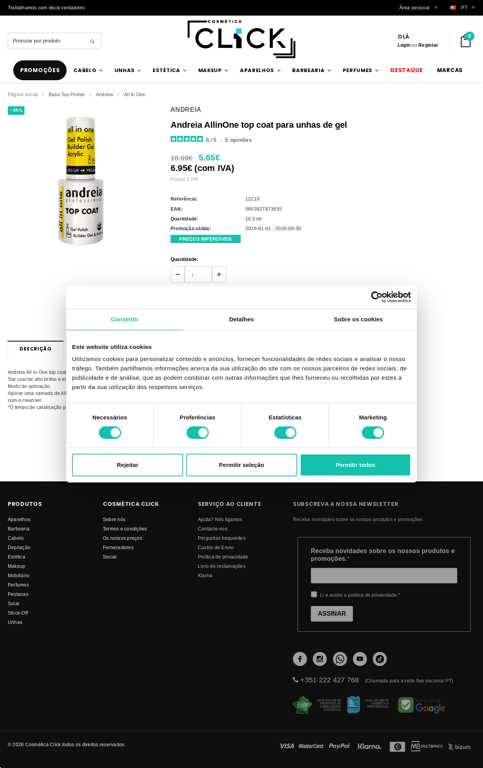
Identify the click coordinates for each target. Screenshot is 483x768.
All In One (134, 94)
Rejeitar (127, 465)
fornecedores (118, 547)
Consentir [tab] (125, 319)
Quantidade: (185, 259)
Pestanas (18, 594)
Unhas (15, 622)
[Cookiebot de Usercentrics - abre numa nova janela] (377, 297)
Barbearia (19, 529)
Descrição (35, 348)
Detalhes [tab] (241, 319)
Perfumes (18, 585)
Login (404, 45)
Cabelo (16, 538)
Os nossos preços (122, 538)
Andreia (104, 94)
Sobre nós (114, 519)
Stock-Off (18, 613)
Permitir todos (355, 465)
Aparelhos (19, 519)
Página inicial (23, 94)
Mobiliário (19, 575)
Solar (13, 603)
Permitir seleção (241, 465)
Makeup (16, 566)
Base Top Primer (67, 94)
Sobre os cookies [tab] (358, 319)
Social (109, 557)
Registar (428, 45)
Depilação (19, 547)
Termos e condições (125, 529)
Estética (16, 557)
